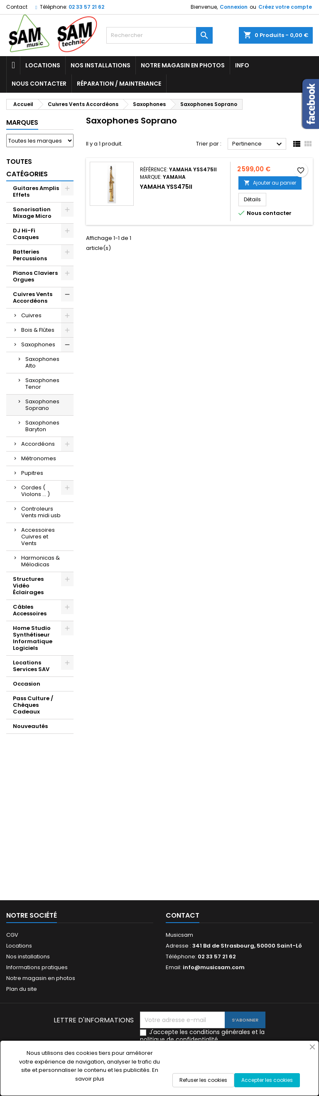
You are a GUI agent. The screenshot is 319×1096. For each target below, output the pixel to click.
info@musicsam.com (214, 967)
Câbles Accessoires (30, 610)
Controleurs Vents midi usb (41, 512)
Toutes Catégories (27, 168)
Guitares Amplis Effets (36, 191)
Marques (22, 122)
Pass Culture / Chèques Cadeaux (33, 705)
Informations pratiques (37, 967)
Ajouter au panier (270, 182)
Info (242, 65)
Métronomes (38, 458)
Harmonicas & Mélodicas (40, 561)
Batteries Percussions (30, 255)
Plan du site (21, 989)
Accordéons (38, 444)
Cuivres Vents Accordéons (32, 297)
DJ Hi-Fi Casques (26, 234)
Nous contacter (39, 83)
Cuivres (31, 315)
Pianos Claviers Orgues (35, 276)
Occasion (26, 684)
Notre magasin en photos (183, 65)
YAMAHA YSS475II (166, 187)
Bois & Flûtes (37, 330)
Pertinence (258, 144)
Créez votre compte (285, 6)
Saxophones (38, 344)
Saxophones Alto (42, 362)
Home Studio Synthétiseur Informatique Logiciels (32, 638)
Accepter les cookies (267, 1080)
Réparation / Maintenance (119, 83)
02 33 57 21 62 (86, 6)
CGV (12, 935)
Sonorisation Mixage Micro (32, 212)
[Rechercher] (159, 35)
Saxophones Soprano (42, 404)
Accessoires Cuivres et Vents (38, 536)
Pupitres (32, 473)
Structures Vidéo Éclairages (28, 585)
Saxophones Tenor (42, 383)
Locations (42, 65)
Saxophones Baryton (42, 426)
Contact (16, 6)
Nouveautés (30, 726)
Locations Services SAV (31, 666)
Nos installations (100, 65)
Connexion (234, 6)
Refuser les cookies (203, 1080)
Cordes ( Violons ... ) (35, 491)
